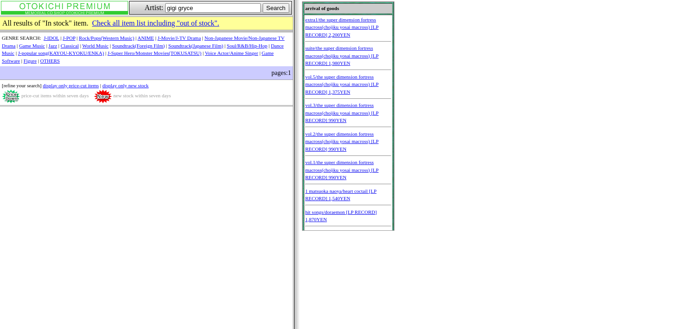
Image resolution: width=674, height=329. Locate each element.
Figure (30, 61)
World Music (95, 45)
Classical (70, 45)
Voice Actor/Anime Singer (232, 53)
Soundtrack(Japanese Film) (195, 45)
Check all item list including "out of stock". (155, 23)
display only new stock (125, 85)
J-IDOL (51, 38)
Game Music (32, 45)
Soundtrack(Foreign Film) (138, 45)
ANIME (145, 38)
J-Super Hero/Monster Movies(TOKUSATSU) (154, 53)
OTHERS (50, 61)
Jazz (53, 45)
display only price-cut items (71, 85)
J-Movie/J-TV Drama (179, 38)
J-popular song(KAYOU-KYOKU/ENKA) (61, 53)
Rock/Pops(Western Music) (106, 38)
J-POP (69, 38)
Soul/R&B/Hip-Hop (247, 45)
